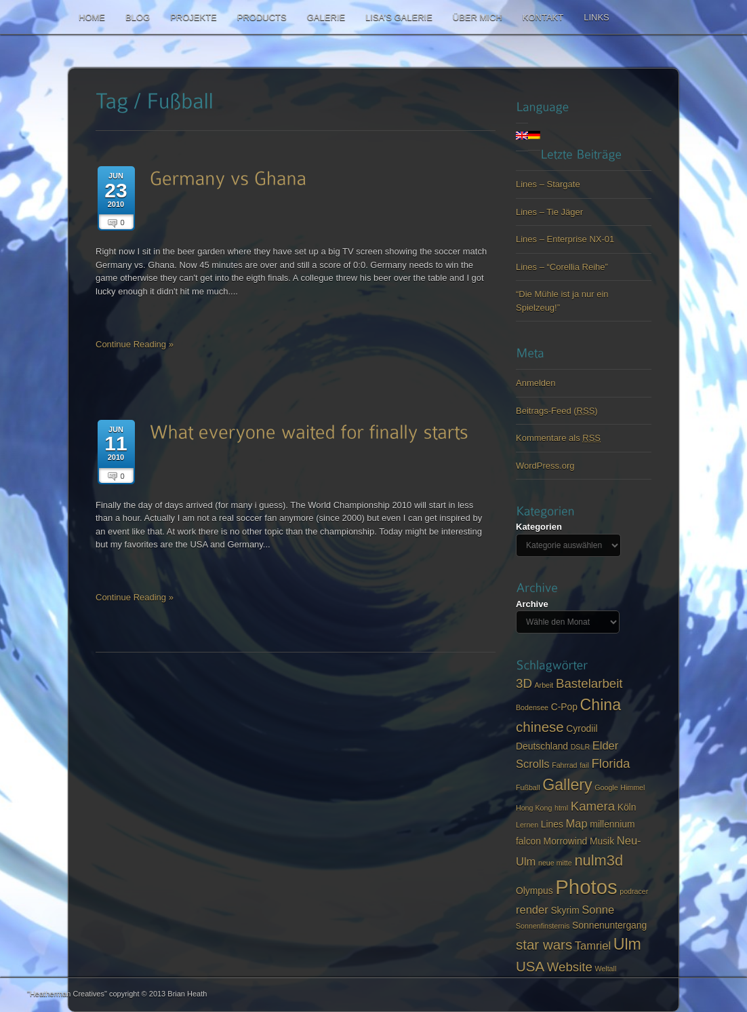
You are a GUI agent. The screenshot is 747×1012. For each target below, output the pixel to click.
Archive (532, 604)
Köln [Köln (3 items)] (627, 807)
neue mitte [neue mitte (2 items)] (555, 863)
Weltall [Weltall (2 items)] (606, 969)
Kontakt (543, 17)
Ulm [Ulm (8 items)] (627, 944)
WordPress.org (545, 466)
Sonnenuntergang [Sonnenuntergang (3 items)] (609, 925)
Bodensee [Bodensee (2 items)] (532, 707)
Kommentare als (558, 438)
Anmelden (536, 383)
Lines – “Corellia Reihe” (562, 267)
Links (596, 17)
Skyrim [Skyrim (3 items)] (564, 910)
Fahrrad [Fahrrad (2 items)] (564, 765)
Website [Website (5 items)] (569, 967)
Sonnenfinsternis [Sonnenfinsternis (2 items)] (542, 926)
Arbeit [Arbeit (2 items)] (543, 685)
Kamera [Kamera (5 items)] (593, 806)
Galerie (326, 17)
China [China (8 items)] (601, 705)
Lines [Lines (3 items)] (552, 824)
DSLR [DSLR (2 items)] (580, 747)
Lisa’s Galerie (398, 17)
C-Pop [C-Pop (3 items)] (564, 706)
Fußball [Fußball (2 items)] (528, 787)
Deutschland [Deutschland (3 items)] (542, 746)
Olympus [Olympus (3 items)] (534, 890)
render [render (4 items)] (532, 909)
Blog (137, 17)
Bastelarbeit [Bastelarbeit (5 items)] (589, 683)
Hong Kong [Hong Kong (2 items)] (534, 808)
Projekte (193, 17)
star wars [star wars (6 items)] (544, 944)
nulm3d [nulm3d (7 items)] (598, 860)
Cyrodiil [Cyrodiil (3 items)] (581, 728)
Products (262, 17)
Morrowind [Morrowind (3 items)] (566, 841)
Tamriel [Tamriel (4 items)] (593, 945)
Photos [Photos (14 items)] (586, 887)
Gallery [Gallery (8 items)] (567, 785)
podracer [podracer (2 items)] (634, 891)
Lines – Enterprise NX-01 (565, 239)
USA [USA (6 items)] (530, 966)
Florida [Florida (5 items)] (610, 763)
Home (92, 17)
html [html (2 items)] (561, 808)
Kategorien (539, 527)
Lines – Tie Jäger (549, 212)
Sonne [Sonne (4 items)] (598, 909)
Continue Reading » (135, 344)
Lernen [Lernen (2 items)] (527, 825)
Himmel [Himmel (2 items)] (632, 787)
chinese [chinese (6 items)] (540, 727)
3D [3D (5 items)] (524, 683)
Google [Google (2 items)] (606, 787)
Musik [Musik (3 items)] (602, 841)
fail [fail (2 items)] (584, 765)
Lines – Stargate (548, 184)
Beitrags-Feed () (557, 411)
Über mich (477, 17)
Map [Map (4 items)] (577, 823)
